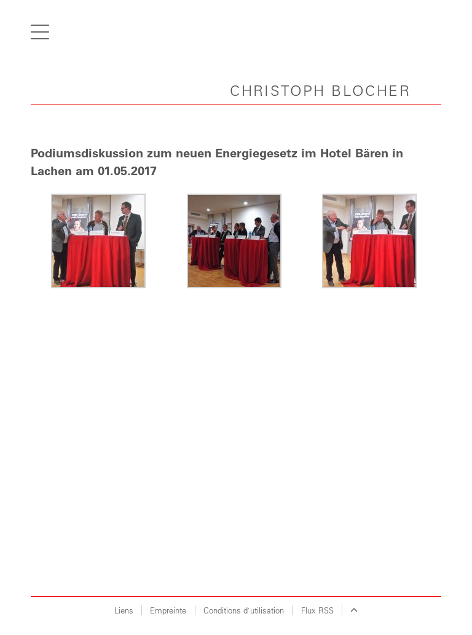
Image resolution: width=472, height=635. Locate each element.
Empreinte (168, 610)
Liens (123, 610)
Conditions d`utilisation (243, 610)
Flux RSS (317, 610)
